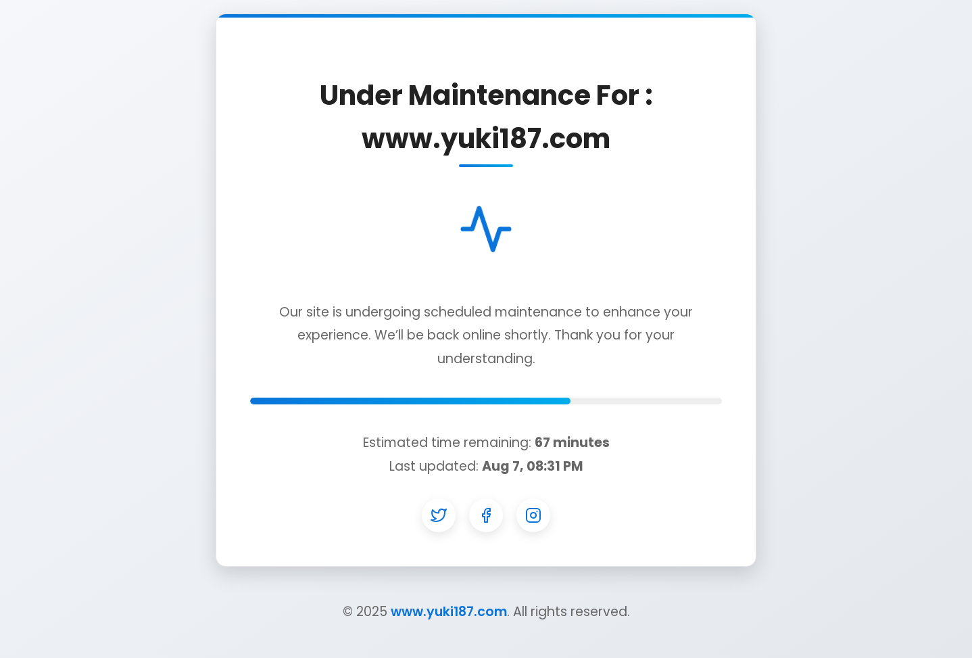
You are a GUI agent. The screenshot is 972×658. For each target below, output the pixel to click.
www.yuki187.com (449, 612)
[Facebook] (486, 515)
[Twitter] (439, 515)
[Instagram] (533, 515)
